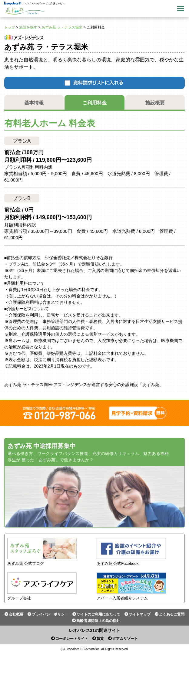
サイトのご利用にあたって (98, 614)
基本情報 (34, 102)
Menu (180, 8)
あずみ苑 (24, 11)
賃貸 (100, 638)
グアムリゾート (125, 638)
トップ (9, 27)
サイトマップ (140, 614)
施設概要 (155, 102)
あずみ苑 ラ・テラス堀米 (61, 27)
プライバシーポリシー (50, 614)
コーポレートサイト (71, 638)
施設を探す (28, 27)
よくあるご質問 (171, 614)
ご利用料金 (94, 102)
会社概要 (16, 614)
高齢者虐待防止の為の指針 (98, 621)
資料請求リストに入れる (94, 83)
